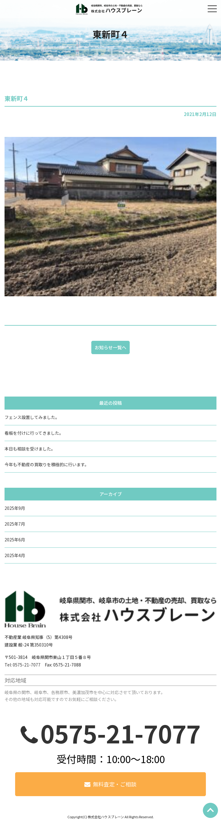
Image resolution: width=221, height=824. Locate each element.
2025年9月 (15, 508)
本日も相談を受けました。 (30, 449)
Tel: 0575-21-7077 (23, 665)
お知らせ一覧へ (110, 347)
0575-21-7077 (120, 732)
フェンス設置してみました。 (32, 417)
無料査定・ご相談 (114, 784)
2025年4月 (15, 555)
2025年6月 (15, 540)
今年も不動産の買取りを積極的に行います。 (47, 464)
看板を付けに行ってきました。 (34, 433)
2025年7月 (15, 524)
